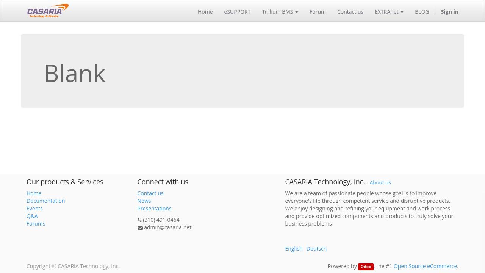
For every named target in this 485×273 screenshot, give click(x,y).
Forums (36, 223)
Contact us (151, 193)
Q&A (32, 216)
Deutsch (317, 248)
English (294, 248)
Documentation (46, 200)
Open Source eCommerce (425, 266)
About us (380, 182)
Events (35, 208)
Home (34, 193)
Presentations (155, 208)
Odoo (366, 266)
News (144, 200)
